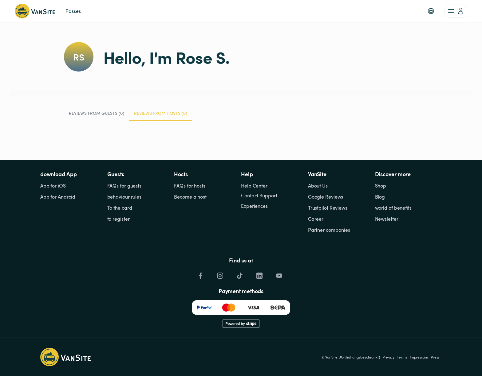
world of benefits (393, 207)
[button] (431, 11)
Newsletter (386, 218)
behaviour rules (124, 196)
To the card (119, 207)
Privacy (388, 357)
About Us (318, 185)
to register (118, 218)
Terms (402, 357)
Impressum (419, 357)
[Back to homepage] (35, 11)
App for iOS (53, 185)
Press (435, 357)
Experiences (254, 206)
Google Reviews (325, 196)
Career (315, 218)
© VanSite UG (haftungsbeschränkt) (351, 357)
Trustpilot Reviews (327, 207)
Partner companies (329, 230)
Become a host (190, 196)
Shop (380, 185)
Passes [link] (73, 11)
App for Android (58, 196)
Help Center (254, 185)
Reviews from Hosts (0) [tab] (160, 115)
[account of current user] (455, 11)
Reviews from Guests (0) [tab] (96, 113)
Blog (380, 196)
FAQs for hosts (189, 185)
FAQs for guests (124, 185)
